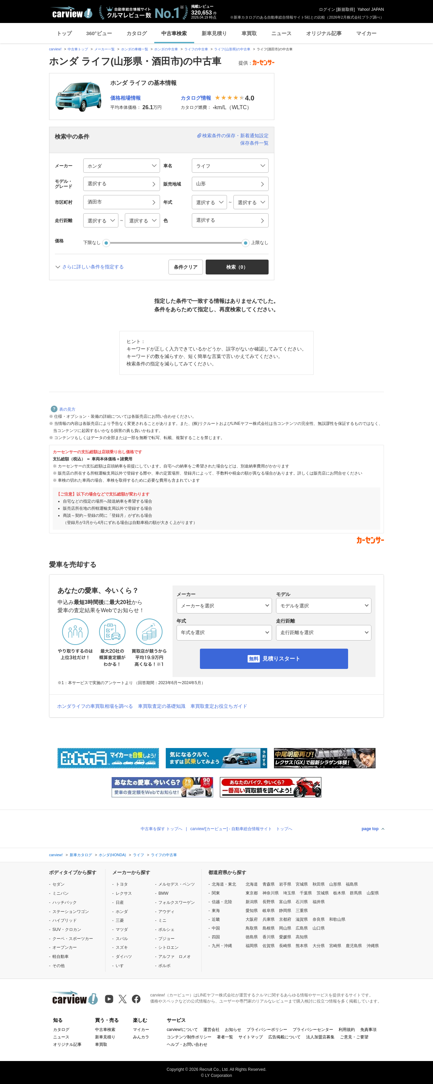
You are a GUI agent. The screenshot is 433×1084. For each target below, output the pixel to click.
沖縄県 (373, 945)
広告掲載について (284, 1037)
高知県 (302, 937)
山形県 (335, 884)
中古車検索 (174, 33)
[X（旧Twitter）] (122, 999)
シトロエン (168, 947)
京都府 (285, 919)
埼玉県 (289, 893)
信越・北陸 (222, 901)
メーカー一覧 (104, 49)
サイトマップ (250, 1037)
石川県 (302, 901)
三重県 (302, 910)
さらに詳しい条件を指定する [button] (93, 266)
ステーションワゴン (70, 911)
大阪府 (252, 919)
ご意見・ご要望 (354, 1037)
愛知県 (252, 910)
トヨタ (122, 884)
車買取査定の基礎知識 (161, 706)
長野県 (269, 901)
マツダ (122, 929)
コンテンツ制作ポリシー (189, 1037)
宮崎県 (335, 945)
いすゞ (122, 965)
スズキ (122, 947)
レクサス (124, 893)
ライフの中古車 (196, 49)
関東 (216, 893)
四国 (216, 937)
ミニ (162, 920)
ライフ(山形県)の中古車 (232, 49)
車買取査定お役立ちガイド (218, 706)
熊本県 (302, 945)
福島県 (352, 884)
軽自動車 (60, 956)
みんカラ (141, 1037)
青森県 (269, 884)
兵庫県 (269, 919)
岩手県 (285, 884)
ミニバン (60, 893)
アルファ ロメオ (174, 956)
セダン (58, 884)
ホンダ (122, 911)
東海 (216, 910)
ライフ (138, 855)
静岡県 (285, 910)
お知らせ (233, 1029)
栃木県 (339, 893)
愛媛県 (285, 937)
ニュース (281, 33)
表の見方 (63, 409)
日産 (120, 902)
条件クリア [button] (186, 267)
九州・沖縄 (222, 945)
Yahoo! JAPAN (371, 9)
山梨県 (373, 893)
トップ (64, 33)
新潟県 (252, 901)
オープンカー (64, 947)
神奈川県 (271, 893)
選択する (205, 220)
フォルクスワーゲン (176, 902)
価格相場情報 (125, 98)
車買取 (249, 33)
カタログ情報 (196, 98)
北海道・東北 (224, 884)
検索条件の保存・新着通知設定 (235, 135)
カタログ (137, 33)
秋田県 (319, 884)
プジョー (166, 938)
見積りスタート (281, 658)
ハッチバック (64, 902)
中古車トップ (78, 49)
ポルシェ (166, 929)
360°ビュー (99, 33)
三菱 (120, 920)
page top (370, 829)
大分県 (319, 945)
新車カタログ (81, 855)
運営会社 (211, 1029)
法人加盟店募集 (320, 1037)
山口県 (319, 928)
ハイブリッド (64, 920)
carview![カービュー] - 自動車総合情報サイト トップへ (241, 829)
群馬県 (356, 893)
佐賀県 (269, 945)
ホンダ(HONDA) (112, 855)
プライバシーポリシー (267, 1029)
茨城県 (323, 893)
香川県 (269, 937)
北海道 (252, 884)
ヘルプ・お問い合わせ (187, 1044)
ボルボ (164, 965)
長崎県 (285, 945)
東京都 (252, 893)
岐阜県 (269, 910)
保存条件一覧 (254, 143)
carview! (55, 49)
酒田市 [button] (95, 201)
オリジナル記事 (324, 33)
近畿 (216, 919)
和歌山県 (337, 919)
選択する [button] (97, 183)
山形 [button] (201, 183)
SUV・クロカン (66, 929)
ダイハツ (124, 956)
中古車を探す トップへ (161, 829)
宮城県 (302, 884)
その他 (58, 965)
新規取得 (345, 9)
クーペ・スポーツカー (72, 938)
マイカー (366, 33)
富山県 (285, 901)
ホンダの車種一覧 (134, 49)
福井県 (319, 901)
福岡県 (252, 945)
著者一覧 (225, 1037)
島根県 (269, 928)
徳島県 (252, 937)
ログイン (327, 9)
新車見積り (214, 33)
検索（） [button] (237, 267)
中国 (216, 928)
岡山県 (285, 928)
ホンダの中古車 (166, 49)
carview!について (182, 1029)
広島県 (302, 928)
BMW (163, 893)
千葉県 (306, 893)
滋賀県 (302, 919)
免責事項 (368, 1029)
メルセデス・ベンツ (176, 884)
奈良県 (319, 919)
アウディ (166, 911)
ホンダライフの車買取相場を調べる (95, 706)
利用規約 (347, 1029)
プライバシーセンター (313, 1029)
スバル (122, 938)
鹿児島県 (354, 945)
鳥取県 (252, 928)
